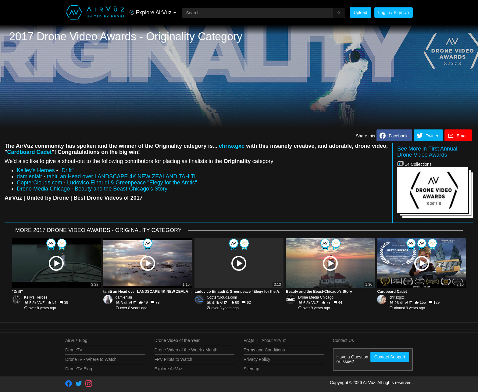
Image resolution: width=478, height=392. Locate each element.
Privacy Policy (257, 359)
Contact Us (343, 340)
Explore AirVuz (168, 368)
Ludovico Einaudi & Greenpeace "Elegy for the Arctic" (132, 183)
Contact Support (389, 356)
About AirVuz (274, 340)
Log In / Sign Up (393, 12)
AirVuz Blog (76, 340)
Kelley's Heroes (36, 170)
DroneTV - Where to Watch (90, 359)
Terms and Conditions (264, 349)
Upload (360, 12)
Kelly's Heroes (35, 297)
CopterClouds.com (39, 183)
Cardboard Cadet (29, 152)
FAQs (249, 340)
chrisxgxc (231, 146)
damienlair (29, 176)
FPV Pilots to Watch (173, 359)
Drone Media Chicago (43, 189)
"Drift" (67, 170)
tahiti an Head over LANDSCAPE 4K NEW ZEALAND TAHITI (121, 176)
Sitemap (251, 368)
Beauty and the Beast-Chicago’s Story (121, 189)
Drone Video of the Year (177, 340)
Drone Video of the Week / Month (186, 349)
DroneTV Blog (78, 368)
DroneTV (73, 349)
